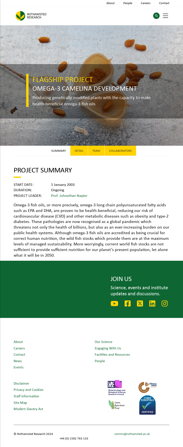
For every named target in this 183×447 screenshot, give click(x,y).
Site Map (20, 402)
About (110, 3)
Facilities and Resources (112, 354)
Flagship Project (62, 79)
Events (19, 367)
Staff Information (26, 396)
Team (96, 150)
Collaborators (120, 150)
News (18, 361)
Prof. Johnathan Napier (69, 195)
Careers (146, 3)
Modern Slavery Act (28, 409)
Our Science (103, 342)
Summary (58, 150)
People (127, 3)
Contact (164, 3)
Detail (79, 150)
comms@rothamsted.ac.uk (132, 434)
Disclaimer (21, 383)
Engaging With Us (108, 348)
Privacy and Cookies (28, 389)
